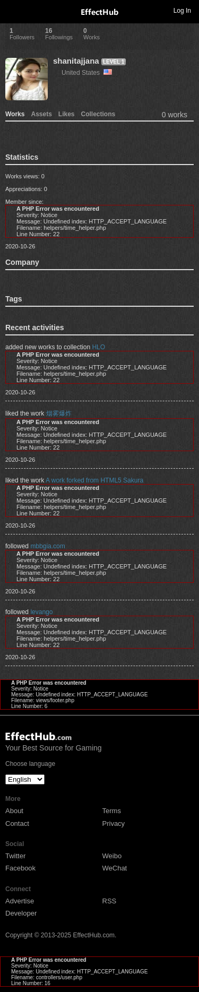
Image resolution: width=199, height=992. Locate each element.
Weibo (112, 856)
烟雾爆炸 (59, 413)
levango (41, 612)
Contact (17, 823)
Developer (21, 913)
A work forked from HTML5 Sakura (94, 480)
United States (87, 72)
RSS (109, 901)
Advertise (19, 901)
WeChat (114, 868)
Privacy (113, 823)
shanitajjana (76, 60)
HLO (98, 347)
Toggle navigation (12, 10)
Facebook (20, 868)
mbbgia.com (47, 546)
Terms (111, 811)
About (14, 811)
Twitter (15, 856)
